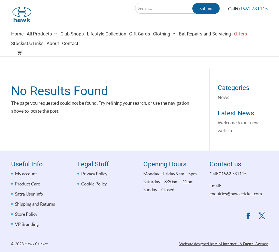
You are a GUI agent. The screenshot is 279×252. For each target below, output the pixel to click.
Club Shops (72, 46)
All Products (39, 46)
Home (17, 46)
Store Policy (26, 214)
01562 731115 (252, 8)
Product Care (27, 183)
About (53, 55)
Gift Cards (139, 46)
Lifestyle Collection (106, 46)
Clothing (161, 46)
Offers (240, 46)
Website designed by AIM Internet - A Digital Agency (223, 244)
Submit (206, 8)
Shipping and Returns (35, 204)
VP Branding (27, 224)
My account (26, 173)
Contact (70, 55)
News (223, 97)
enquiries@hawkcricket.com (236, 193)
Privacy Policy (94, 173)
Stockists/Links (27, 55)
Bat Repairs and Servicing (205, 46)
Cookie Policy (94, 183)
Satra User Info (29, 193)
